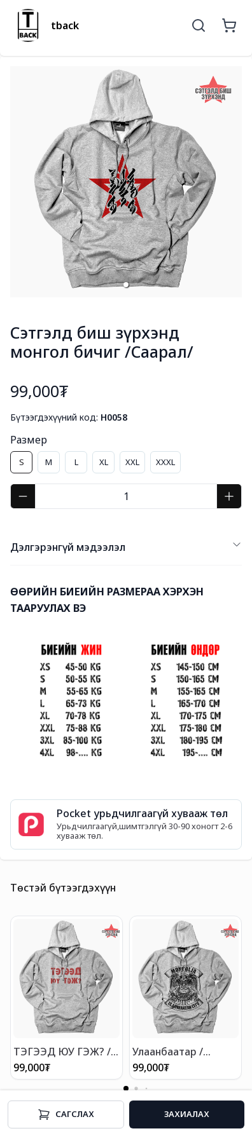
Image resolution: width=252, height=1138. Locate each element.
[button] (126, 284)
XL (103, 462)
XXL (132, 462)
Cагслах (66, 1114)
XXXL (165, 462)
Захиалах (186, 1114)
